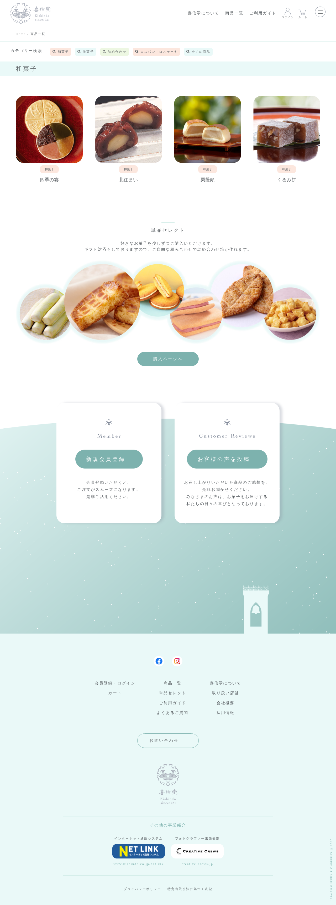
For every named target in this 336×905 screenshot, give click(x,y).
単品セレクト (172, 693)
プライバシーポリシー (142, 889)
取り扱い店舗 (225, 693)
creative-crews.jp (197, 855)
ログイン (287, 13)
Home (21, 34)
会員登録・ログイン (115, 683)
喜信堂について (203, 13)
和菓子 (60, 52)
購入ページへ (168, 359)
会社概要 (226, 703)
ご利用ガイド (263, 13)
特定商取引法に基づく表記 (189, 889)
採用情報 (226, 713)
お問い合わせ (164, 740)
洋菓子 (85, 52)
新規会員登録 (105, 459)
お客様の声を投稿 (224, 459)
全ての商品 (198, 52)
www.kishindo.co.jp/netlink (138, 855)
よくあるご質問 (172, 713)
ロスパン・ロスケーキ (156, 52)
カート (303, 13)
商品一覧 (234, 13)
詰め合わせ (115, 52)
